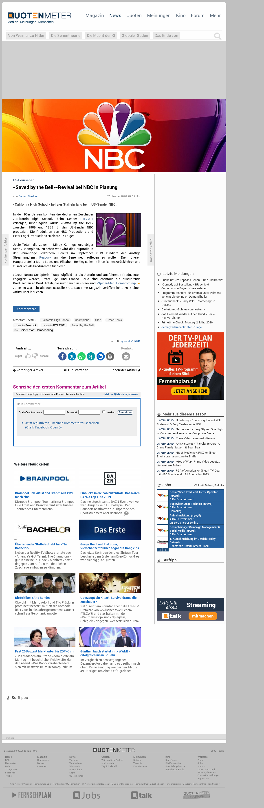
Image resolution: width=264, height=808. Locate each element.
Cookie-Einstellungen (208, 775)
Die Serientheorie (65, 35)
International (76, 769)
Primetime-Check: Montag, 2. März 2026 (187, 322)
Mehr (215, 15)
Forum (198, 15)
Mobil (8, 766)
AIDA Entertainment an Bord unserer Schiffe (187, 495)
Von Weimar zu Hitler (26, 35)
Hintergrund (43, 760)
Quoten (134, 15)
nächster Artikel (126, 370)
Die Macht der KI (101, 35)
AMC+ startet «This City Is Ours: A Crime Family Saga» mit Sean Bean (188, 445)
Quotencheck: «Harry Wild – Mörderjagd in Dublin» (188, 303)
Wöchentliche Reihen (112, 760)
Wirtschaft (74, 766)
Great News (114, 320)
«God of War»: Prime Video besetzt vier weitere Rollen (188, 463)
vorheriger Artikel (28, 370)
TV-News (73, 760)
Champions (82, 320)
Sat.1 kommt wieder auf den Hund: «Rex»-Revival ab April (188, 316)
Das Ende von (166, 35)
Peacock (45, 257)
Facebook (10, 772)
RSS (7, 760)
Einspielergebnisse (175, 766)
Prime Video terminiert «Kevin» (186, 438)
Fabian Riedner (28, 196)
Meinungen (159, 15)
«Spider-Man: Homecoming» (116, 283)
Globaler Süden (135, 35)
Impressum (203, 778)
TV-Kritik (137, 763)
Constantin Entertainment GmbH (186, 542)
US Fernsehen (73, 783)
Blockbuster (127, 783)
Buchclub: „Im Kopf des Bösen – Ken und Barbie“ (192, 280)
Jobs (200, 763)
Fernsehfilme (141, 783)
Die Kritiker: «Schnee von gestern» (183, 309)
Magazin (95, 15)
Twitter (8, 775)
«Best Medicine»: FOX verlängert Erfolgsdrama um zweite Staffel (187, 454)
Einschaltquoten (100, 783)
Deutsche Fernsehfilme (194, 783)
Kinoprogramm (173, 783)
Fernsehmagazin (42, 783)
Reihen (40, 763)
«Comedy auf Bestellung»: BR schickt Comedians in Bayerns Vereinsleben (185, 286)
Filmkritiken (59, 783)
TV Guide (115, 783)
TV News (86, 783)
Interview (41, 766)
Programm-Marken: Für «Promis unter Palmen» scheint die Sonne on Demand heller (191, 294)
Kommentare (26, 309)
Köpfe (72, 772)
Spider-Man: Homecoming (33, 330)
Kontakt (201, 766)
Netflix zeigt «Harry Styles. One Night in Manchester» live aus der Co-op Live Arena (190, 431)
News (115, 15)
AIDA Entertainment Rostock (188, 530)
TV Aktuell (27, 783)
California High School (55, 320)
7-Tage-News (12, 769)
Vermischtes (75, 763)
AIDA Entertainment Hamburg (184, 507)
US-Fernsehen (76, 775)
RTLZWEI (86, 219)
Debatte (137, 760)
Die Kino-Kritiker (173, 763)
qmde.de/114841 (130, 341)
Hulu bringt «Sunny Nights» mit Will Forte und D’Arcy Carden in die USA (188, 422)
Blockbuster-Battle (174, 769)
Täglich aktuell (109, 766)
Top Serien (213, 783)
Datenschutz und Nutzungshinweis (207, 771)
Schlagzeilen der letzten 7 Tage (181, 327)
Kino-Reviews (140, 766)
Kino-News (170, 760)
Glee (98, 320)
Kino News (15, 783)
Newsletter (10, 763)
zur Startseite (76, 370)
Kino (181, 15)
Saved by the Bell (82, 325)
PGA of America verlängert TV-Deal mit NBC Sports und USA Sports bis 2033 (188, 472)
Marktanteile (107, 763)
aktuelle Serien (157, 783)
